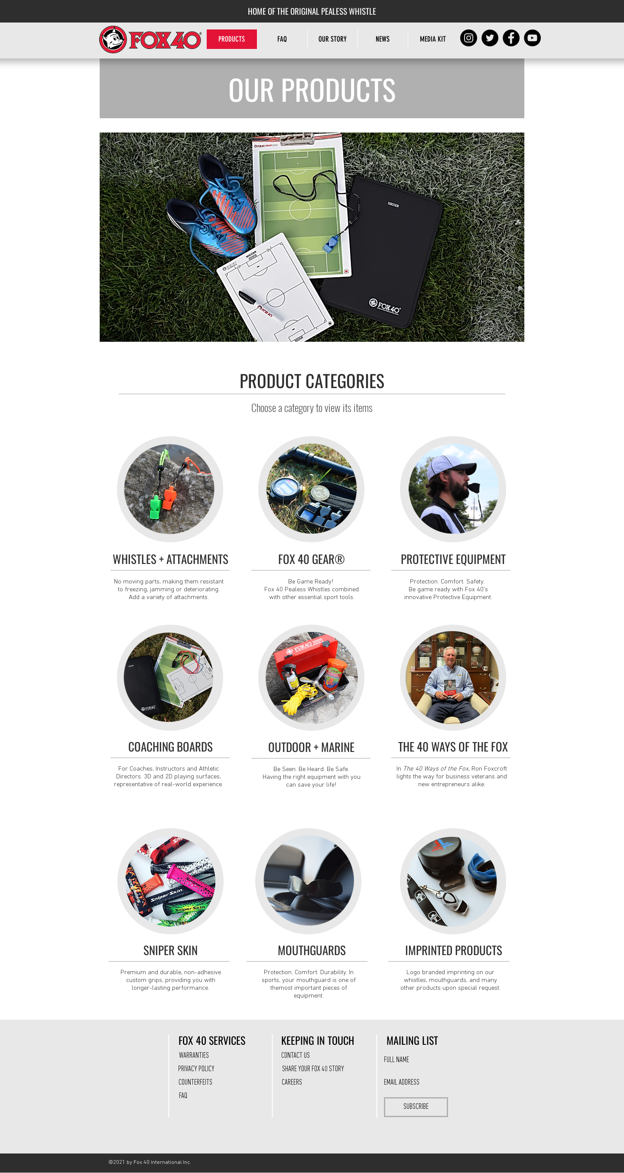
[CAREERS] (291, 1083)
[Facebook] (511, 37)
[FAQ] (183, 1096)
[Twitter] (489, 37)
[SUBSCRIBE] (416, 1107)
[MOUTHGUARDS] (312, 950)
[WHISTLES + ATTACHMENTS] (170, 559)
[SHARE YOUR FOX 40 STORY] (313, 1069)
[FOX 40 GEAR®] (311, 559)
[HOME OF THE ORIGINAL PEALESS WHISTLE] (312, 10)
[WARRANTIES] (193, 1056)
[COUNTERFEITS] (195, 1083)
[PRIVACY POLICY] (196, 1069)
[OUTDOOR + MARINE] (311, 747)
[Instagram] (468, 37)
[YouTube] (532, 37)
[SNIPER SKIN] (170, 950)
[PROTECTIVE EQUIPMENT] (453, 559)
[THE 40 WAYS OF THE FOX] (453, 746)
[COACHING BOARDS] (170, 746)
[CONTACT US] (295, 1056)
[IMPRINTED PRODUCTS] (453, 950)
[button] (332, 39)
